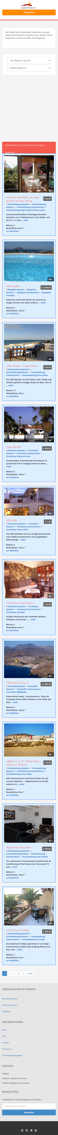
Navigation (29, 12)
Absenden (29, 1112)
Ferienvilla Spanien (16, 686)
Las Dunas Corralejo (17, 930)
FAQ (4, 1036)
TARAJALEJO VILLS (17, 683)
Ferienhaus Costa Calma (17, 529)
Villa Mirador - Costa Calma (21, 366)
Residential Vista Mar (18, 847)
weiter (30, 973)
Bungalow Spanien (16, 289)
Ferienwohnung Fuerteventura (30, 207)
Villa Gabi (11, 520)
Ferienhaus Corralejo (15, 612)
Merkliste (6, 1011)
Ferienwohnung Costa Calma (35, 375)
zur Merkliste (12, 231)
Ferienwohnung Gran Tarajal (35, 856)
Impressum (7, 1049)
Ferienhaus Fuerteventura (29, 453)
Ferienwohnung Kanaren (17, 372)
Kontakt (5, 1042)
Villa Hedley (13, 286)
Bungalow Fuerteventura (28, 292)
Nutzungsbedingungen (12, 1055)
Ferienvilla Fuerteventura (28, 689)
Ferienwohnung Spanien (18, 204)
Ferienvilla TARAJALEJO (16, 692)
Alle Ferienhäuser (9, 998)
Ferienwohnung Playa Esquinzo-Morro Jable (25, 210)
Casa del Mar (13, 447)
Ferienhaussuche (9, 1005)
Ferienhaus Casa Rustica (20, 603)
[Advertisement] (29, 111)
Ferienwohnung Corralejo (33, 939)
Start (4, 1029)
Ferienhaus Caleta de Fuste (18, 456)
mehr (25, 220)
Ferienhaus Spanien (16, 450)
